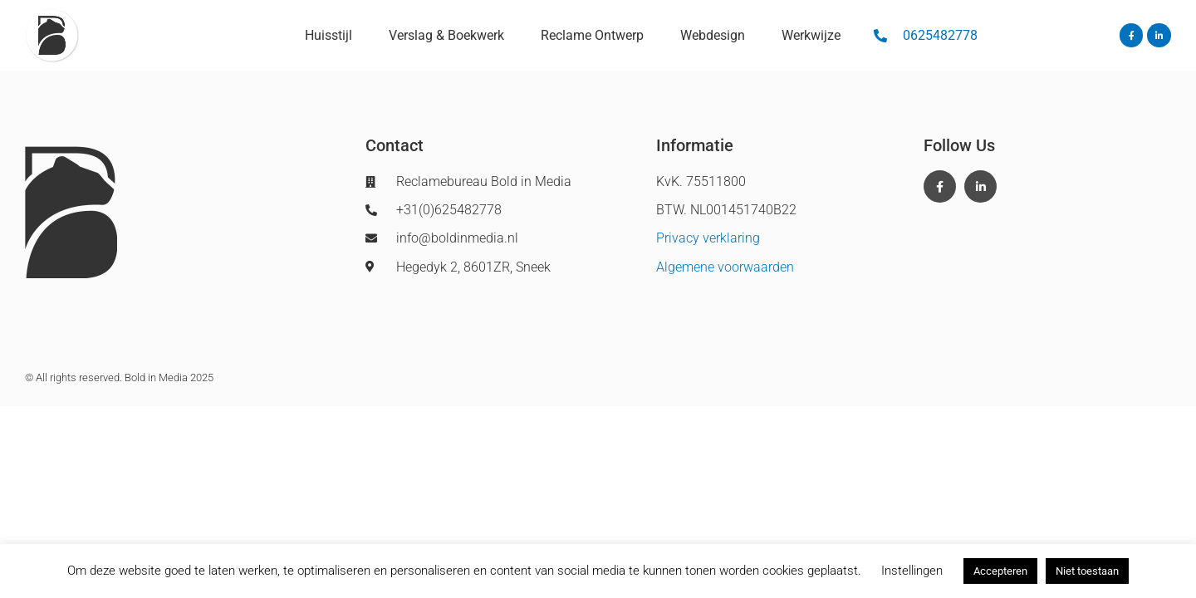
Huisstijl (328, 35)
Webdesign (712, 35)
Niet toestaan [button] (1087, 571)
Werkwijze (811, 35)
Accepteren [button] (1000, 571)
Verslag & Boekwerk (446, 35)
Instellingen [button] (912, 570)
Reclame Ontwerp (592, 35)
